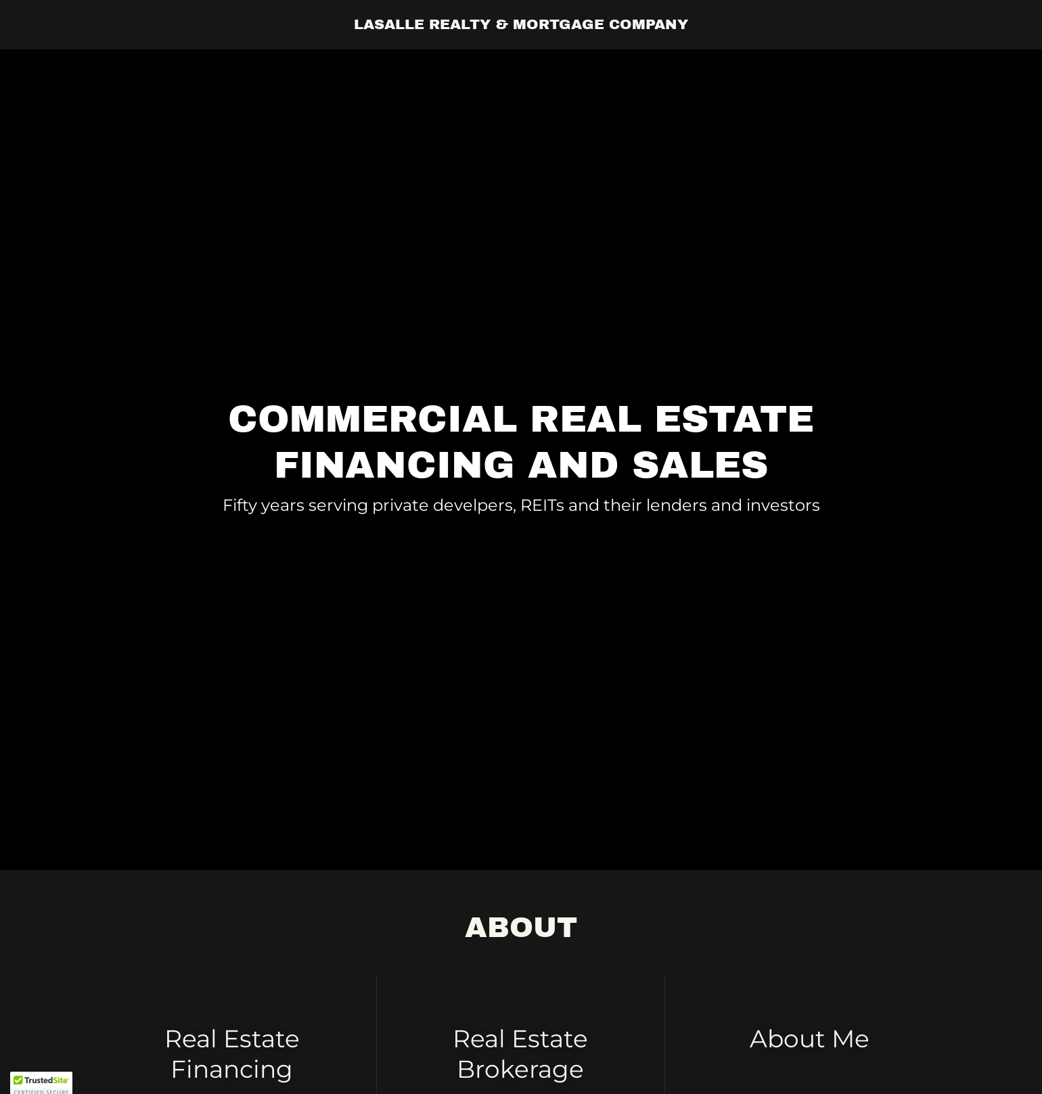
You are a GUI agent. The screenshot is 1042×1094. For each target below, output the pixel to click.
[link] (521, 25)
